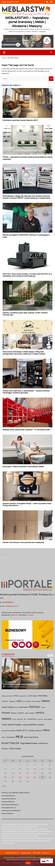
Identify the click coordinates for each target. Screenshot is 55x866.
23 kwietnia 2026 (11, 676)
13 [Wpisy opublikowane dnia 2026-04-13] (5, 762)
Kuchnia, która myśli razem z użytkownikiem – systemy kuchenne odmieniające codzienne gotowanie (26, 392)
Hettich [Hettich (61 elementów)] (6, 708)
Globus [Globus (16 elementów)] (14, 702)
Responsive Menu (47, 2)
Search (51, 78)
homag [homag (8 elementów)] (14, 708)
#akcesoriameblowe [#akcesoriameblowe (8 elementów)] (7, 685)
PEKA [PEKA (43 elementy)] (46, 719)
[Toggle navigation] (4, 52)
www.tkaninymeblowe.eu (10, 794)
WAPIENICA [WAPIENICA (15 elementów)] (43, 733)
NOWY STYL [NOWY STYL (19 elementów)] (21, 720)
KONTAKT (32, 846)
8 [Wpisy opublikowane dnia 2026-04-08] (20, 758)
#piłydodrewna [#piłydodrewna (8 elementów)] (23, 685)
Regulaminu (14, 604)
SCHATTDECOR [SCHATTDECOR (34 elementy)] (10, 732)
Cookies (30, 604)
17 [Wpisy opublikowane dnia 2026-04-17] (35, 762)
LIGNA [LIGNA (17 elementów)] (4, 714)
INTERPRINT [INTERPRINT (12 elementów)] (32, 709)
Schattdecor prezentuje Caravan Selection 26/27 (20, 120)
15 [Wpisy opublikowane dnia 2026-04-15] (20, 762)
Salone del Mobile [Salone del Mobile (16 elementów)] (31, 727)
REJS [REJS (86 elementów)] (19, 726)
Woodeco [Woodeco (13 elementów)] (5, 738)
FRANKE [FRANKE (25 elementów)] (6, 702)
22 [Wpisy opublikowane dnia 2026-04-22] (20, 766)
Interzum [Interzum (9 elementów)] (40, 708)
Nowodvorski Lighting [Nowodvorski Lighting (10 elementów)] (8, 720)
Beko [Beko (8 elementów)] (24, 691)
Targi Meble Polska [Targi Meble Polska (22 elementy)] (28, 733)
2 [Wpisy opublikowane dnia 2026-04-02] (27, 754)
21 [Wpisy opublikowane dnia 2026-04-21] (13, 766)
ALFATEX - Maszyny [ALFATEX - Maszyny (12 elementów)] (9, 691)
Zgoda (28, 863)
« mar (4, 775)
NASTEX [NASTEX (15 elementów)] (40, 714)
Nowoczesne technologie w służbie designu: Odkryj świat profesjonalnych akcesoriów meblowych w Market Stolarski (24, 353)
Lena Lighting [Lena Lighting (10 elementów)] (48, 709)
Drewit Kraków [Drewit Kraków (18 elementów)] (8, 697)
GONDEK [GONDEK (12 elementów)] (21, 702)
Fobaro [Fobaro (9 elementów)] (43, 697)
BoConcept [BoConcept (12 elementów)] (36, 691)
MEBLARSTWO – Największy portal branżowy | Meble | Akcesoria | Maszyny (27, 22)
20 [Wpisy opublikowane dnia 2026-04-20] (5, 766)
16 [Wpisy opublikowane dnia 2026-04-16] (27, 762)
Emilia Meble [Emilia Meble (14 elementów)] (23, 697)
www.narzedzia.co (8, 803)
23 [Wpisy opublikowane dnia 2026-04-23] (27, 766)
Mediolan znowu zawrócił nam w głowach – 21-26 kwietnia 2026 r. (27, 430)
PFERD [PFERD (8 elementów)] (3, 727)
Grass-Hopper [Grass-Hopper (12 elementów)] (30, 702)
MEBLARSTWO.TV (12, 842)
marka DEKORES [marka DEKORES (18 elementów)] (29, 714)
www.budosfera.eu (8, 791)
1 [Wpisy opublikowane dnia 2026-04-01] (20, 754)
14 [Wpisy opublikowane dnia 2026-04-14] (13, 762)
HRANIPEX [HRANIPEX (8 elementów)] (20, 708)
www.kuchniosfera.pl (9, 788)
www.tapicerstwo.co (9, 797)
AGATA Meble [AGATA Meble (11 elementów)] (32, 685)
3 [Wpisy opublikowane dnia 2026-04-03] (34, 754)
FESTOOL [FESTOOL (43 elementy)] (34, 696)
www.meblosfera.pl (8, 785)
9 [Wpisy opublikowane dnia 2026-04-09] (27, 758)
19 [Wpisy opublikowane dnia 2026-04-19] (50, 762)
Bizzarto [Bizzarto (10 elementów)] (28, 691)
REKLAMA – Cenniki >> (41, 842)
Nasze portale (26, 842)
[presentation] (48, 644)
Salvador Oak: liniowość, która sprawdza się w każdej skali (23, 542)
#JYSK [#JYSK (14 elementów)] (15, 685)
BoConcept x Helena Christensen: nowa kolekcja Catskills (23, 467)
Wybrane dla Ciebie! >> (11, 85)
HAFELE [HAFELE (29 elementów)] (40, 702)
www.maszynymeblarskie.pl (11, 800)
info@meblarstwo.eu (11, 595)
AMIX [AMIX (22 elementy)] (19, 690)
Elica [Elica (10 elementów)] (16, 697)
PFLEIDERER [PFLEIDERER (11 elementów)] (10, 727)
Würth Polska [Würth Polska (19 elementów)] (15, 738)
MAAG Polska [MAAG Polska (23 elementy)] (14, 714)
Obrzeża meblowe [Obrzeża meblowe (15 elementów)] (35, 720)
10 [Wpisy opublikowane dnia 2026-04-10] (35, 758)
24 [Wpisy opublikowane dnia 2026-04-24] (35, 766)
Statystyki (22, 846)
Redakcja (23, 676)
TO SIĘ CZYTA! (8, 644)
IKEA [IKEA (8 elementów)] (25, 708)
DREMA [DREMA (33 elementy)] (45, 690)
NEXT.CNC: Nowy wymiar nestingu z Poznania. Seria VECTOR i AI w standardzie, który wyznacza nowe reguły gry (27, 275)
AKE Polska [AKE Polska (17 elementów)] (42, 685)
